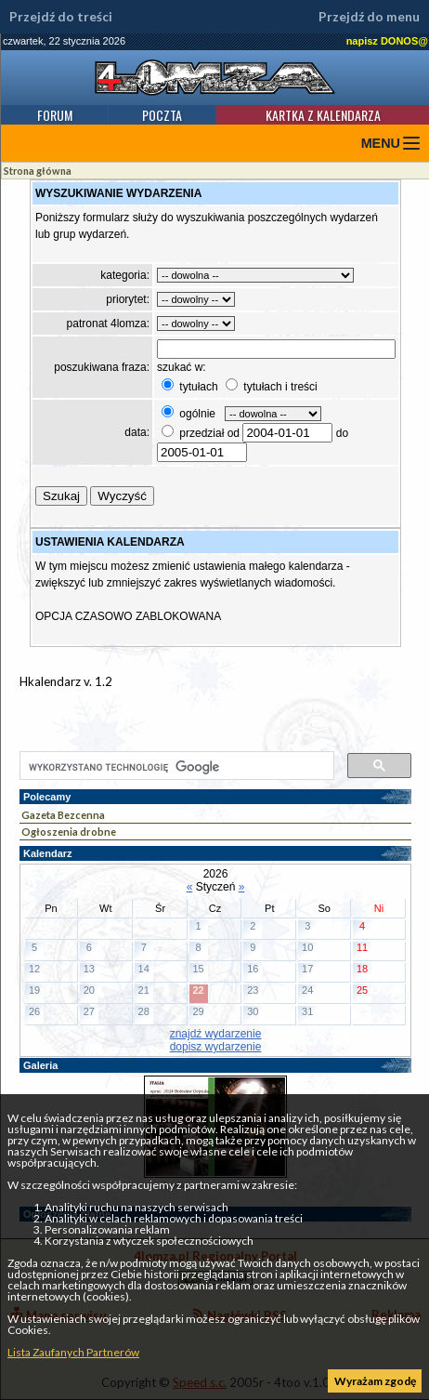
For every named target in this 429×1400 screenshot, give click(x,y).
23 (252, 990)
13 (89, 968)
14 (144, 968)
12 (34, 968)
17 (307, 968)
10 (307, 947)
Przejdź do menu (369, 16)
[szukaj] (175, 767)
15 (197, 968)
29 (197, 1011)
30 (252, 1011)
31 (307, 1011)
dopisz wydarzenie (216, 1046)
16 (252, 968)
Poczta (162, 115)
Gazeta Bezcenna (63, 815)
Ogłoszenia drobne (68, 831)
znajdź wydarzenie (216, 1033)
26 (34, 1011)
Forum (54, 115)
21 (144, 990)
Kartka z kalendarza (323, 115)
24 (307, 990)
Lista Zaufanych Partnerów (73, 1352)
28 (144, 1011)
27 (89, 1011)
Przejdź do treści (60, 16)
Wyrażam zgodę (375, 1381)
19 (34, 990)
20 (89, 990)
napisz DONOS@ (387, 40)
